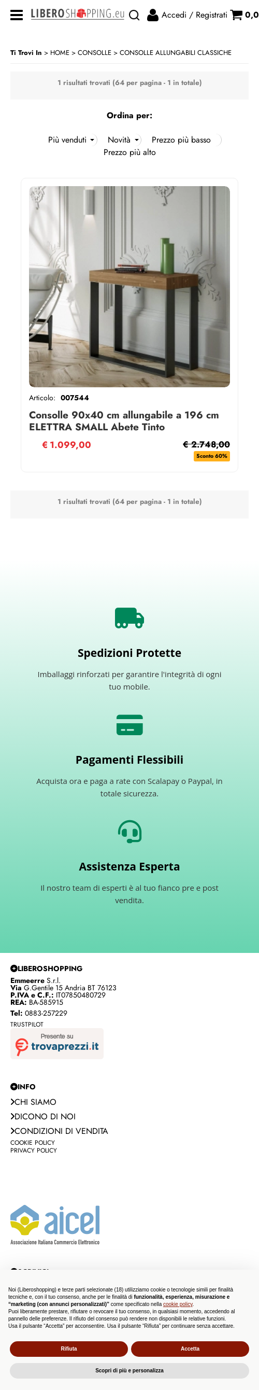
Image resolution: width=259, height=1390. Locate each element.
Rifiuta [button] (69, 1349)
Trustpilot (27, 1024)
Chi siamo (33, 1102)
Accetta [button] (190, 1349)
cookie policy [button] (178, 1304)
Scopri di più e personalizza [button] (129, 1370)
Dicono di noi (43, 1116)
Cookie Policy (32, 1142)
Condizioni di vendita (59, 1131)
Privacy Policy (33, 1150)
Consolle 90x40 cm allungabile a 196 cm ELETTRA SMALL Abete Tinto (124, 421)
